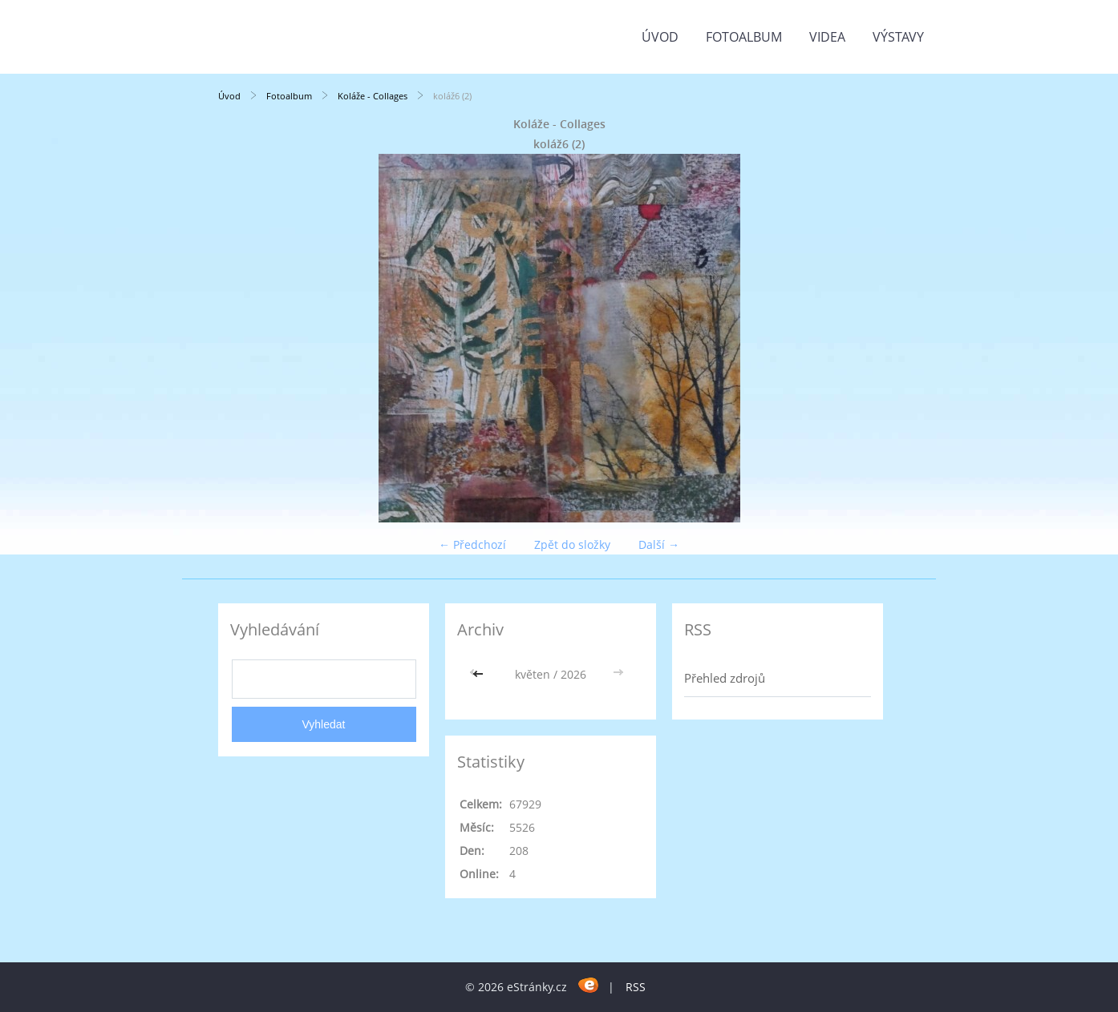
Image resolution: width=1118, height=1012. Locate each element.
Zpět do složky (572, 544)
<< (479, 674)
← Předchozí (472, 544)
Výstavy (898, 37)
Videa (827, 37)
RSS (636, 986)
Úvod (660, 37)
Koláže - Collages (372, 96)
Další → (658, 544)
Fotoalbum (744, 37)
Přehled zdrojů (724, 678)
